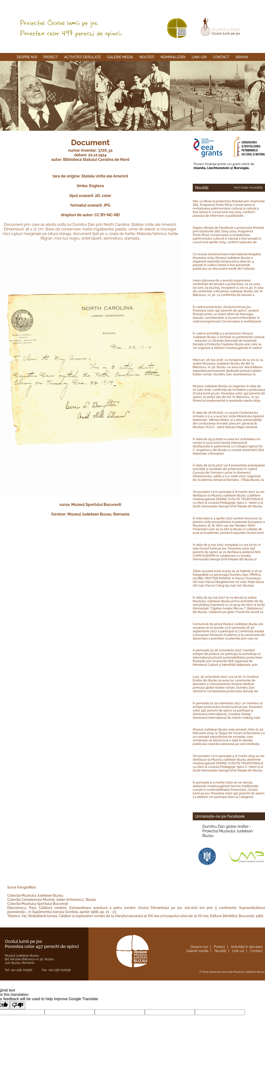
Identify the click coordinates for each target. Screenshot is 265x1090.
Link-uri (199, 57)
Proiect (50, 57)
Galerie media (120, 57)
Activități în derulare (247, 947)
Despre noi (27, 57)
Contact (221, 57)
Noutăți (146, 57)
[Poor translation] (17, 1005)
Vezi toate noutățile (248, 187)
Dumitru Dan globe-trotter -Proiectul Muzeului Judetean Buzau (227, 831)
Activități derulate (82, 57)
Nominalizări (172, 57)
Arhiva (242, 57)
